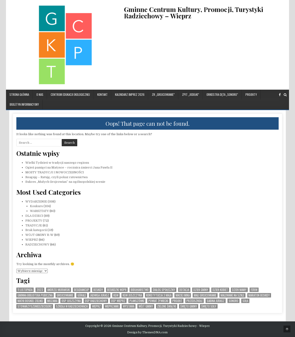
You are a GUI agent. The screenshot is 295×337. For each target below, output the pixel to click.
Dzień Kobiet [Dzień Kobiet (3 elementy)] (220, 290)
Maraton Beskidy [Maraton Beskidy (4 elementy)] (259, 295)
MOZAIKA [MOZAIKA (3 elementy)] (52, 301)
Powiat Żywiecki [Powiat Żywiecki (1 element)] (158, 301)
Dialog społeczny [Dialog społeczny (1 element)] (164, 290)
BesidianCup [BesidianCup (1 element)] (81, 290)
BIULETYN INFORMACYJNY (24, 104)
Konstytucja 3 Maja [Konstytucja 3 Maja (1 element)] (158, 295)
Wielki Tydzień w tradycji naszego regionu (57, 162)
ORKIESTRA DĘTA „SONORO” (222, 94)
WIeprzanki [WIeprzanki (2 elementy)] (112, 306)
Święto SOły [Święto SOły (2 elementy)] (208, 306)
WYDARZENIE (36, 201)
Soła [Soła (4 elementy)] (245, 301)
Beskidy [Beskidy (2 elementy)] (98, 290)
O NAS (39, 94)
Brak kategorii (36, 230)
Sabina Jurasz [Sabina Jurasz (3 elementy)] (215, 301)
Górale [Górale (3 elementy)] (81, 295)
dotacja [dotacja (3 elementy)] (184, 290)
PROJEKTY (251, 94)
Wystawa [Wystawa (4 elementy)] (128, 306)
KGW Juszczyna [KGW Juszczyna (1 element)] (132, 295)
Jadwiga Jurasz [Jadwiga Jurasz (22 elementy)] (99, 295)
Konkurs (36, 206)
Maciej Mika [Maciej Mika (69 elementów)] (183, 295)
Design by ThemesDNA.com (147, 332)
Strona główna (19, 94)
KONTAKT (102, 94)
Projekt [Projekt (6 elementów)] (177, 301)
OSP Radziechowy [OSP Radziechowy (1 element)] (96, 301)
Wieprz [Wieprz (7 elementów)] (96, 306)
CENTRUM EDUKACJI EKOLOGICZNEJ (70, 94)
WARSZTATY (39, 211)
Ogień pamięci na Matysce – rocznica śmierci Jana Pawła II (68, 167)
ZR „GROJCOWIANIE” (163, 94)
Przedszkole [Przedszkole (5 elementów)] (194, 301)
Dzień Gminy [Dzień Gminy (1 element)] (200, 290)
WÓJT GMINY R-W (39, 235)
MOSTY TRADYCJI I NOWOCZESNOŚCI (54, 172)
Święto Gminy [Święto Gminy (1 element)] (188, 306)
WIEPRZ (31, 239)
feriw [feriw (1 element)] (254, 290)
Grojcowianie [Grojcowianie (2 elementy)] (65, 295)
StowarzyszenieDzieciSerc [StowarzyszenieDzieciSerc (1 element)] (35, 306)
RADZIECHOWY (37, 244)
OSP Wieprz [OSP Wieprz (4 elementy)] (118, 301)
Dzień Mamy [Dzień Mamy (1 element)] (239, 290)
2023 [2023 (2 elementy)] (40, 290)
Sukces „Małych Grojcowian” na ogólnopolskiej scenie (65, 181)
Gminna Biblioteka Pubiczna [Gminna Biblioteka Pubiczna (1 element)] (35, 295)
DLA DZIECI (34, 215)
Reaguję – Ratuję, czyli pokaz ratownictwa (56, 177)
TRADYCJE (33, 225)
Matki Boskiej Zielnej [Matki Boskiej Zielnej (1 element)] (30, 301)
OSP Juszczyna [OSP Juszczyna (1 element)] (71, 301)
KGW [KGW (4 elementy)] (115, 295)
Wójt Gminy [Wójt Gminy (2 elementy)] (146, 306)
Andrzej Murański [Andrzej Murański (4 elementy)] (58, 290)
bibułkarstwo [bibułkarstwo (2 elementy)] (140, 290)
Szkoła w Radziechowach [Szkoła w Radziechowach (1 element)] (72, 306)
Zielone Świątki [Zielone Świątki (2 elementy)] (166, 306)
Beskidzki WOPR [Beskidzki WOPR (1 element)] (117, 290)
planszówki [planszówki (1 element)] (137, 301)
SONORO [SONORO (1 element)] (233, 301)
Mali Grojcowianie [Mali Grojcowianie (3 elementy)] (205, 295)
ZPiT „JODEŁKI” (190, 94)
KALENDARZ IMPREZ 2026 (130, 94)
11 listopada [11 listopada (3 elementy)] (25, 290)
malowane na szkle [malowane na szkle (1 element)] (232, 295)
